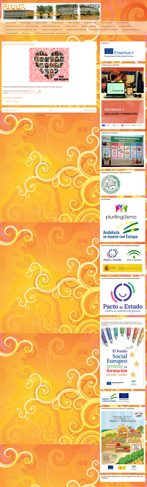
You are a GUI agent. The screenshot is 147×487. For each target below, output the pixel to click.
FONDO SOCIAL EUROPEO (111, 319)
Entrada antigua (89, 110)
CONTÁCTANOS (25, 23)
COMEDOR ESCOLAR (107, 26)
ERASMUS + (26, 33)
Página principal (10, 23)
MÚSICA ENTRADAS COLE (51, 26)
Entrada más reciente (10, 110)
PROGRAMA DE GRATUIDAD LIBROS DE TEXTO (21, 30)
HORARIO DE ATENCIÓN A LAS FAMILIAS (104, 30)
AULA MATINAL (13, 93)
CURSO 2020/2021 (41, 23)
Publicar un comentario (12, 101)
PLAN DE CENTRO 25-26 (13, 26)
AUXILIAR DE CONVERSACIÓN (52, 30)
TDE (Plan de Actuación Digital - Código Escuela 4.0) (51, 33)
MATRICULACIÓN (125, 26)
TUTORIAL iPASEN (71, 26)
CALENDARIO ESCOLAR (130, 30)
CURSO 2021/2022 (57, 23)
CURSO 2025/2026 (122, 23)
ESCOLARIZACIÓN (32, 26)
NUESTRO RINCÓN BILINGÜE (76, 30)
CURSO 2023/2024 (90, 23)
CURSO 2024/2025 (106, 23)
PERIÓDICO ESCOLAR (88, 26)
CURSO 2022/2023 (74, 23)
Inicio (51, 110)
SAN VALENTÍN (35, 93)
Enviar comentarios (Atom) (53, 115)
